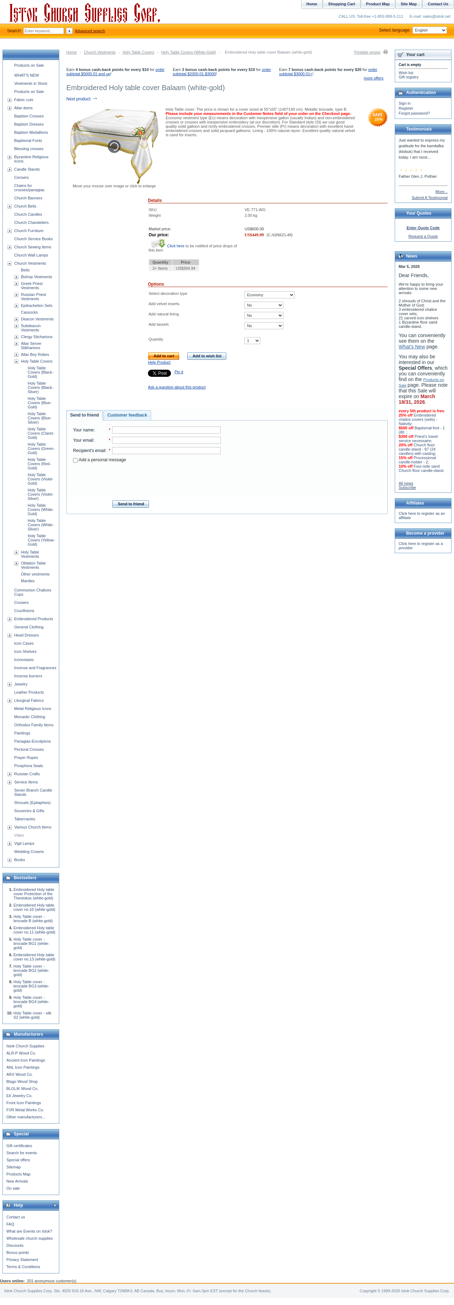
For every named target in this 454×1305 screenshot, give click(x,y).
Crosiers (21, 602)
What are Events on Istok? (29, 1231)
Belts (25, 270)
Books (19, 860)
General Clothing (29, 627)
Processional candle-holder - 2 (417, 460)
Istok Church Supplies (25, 1046)
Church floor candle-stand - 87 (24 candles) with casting (417, 449)
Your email (83, 440)
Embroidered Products (33, 619)
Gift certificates (19, 1146)
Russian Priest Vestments (33, 296)
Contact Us (438, 4)
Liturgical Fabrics (29, 700)
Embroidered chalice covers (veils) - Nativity (418, 419)
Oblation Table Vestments (33, 565)
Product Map (378, 4)
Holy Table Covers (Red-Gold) (39, 463)
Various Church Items (32, 827)
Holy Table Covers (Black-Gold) (40, 372)
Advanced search (90, 31)
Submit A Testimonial (430, 198)
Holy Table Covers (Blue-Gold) (39, 402)
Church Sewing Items (32, 247)
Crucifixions (24, 611)
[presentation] (147, 479)
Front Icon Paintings (23, 1103)
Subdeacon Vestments (31, 328)
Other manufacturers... (25, 1117)
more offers (373, 78)
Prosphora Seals (28, 766)
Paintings (22, 733)
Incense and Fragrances (35, 668)
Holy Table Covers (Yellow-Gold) (41, 540)
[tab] (84, 415)
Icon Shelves (25, 651)
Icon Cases (24, 643)
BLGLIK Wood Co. (22, 1088)
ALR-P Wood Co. (21, 1053)
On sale (13, 1188)
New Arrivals (17, 1181)
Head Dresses (26, 635)
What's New (412, 346)
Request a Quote (423, 236)
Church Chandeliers (31, 222)
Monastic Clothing (29, 717)
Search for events (21, 1153)
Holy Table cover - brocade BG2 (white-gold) (31, 970)
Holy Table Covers (138, 52)
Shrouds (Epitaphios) (32, 802)
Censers (21, 177)
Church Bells (25, 206)
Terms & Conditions (23, 1267)
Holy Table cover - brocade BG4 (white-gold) (31, 1001)
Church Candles (28, 214)
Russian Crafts (27, 774)
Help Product (159, 362)
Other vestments (35, 574)
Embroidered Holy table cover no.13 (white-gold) (34, 957)
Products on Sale (29, 65)
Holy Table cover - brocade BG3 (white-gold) (31, 986)
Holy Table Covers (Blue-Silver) (39, 418)
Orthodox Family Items (34, 725)
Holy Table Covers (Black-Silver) (40, 387)
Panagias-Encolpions (32, 741)
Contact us (15, 1217)
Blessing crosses (29, 149)
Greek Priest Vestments (32, 285)
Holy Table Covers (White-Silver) (41, 524)
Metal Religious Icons (32, 708)
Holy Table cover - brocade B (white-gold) (33, 918)
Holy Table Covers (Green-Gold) (41, 448)
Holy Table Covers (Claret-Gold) (41, 433)
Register (406, 108)
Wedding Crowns (29, 851)
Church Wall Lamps (31, 255)
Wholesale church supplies (29, 1238)
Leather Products (29, 692)
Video (19, 835)
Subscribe (407, 487)
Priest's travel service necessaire (418, 438)
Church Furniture (29, 230)
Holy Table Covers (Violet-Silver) (41, 494)
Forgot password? (414, 113)
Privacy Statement (22, 1259)
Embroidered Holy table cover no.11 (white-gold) (34, 930)
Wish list (406, 73)
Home (71, 52)
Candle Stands (27, 169)
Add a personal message (99, 459)
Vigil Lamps (24, 843)
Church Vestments (100, 52)
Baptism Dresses (29, 124)
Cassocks (29, 312)
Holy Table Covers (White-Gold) (188, 52)
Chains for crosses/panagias (29, 187)
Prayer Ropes (26, 757)
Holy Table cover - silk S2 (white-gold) (32, 1015)
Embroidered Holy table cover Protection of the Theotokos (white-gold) (33, 893)
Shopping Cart (341, 4)
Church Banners (28, 198)
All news (406, 483)
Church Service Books (33, 239)
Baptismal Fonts (28, 140)
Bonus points (17, 1252)
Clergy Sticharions (36, 337)
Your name (83, 430)
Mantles (28, 581)
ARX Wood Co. (19, 1074)
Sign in (405, 103)
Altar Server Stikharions (31, 345)
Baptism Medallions (31, 132)
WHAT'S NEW (26, 75)
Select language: (413, 30)
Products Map (18, 1174)
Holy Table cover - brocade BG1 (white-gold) (31, 943)
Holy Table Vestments (30, 554)
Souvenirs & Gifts (29, 811)
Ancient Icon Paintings (25, 1060)
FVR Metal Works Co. (25, 1110)
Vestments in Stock (31, 83)
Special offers (18, 1160)
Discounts (14, 1245)
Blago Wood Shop (22, 1081)
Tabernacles (24, 819)
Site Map (409, 4)
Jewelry (20, 684)
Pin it (179, 372)
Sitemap (13, 1167)
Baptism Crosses (29, 116)
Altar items (23, 108)
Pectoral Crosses (29, 749)
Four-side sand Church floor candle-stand (421, 468)
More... (442, 191)
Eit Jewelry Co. (19, 1096)
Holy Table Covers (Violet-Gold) (41, 479)
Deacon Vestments (37, 319)
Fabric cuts (23, 100)
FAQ (10, 1224)
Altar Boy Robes (35, 354)
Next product (82, 99)
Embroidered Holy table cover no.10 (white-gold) (34, 907)
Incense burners (28, 676)
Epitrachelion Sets (36, 305)
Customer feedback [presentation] (127, 415)
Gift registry (409, 77)
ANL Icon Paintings (22, 1067)
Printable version (367, 52)
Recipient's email (89, 450)
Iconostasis (24, 659)
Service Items (26, 782)
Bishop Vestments (36, 277)
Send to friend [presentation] (84, 415)
